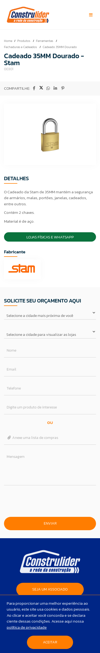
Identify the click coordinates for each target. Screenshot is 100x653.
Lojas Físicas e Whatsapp (50, 237)
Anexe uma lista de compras (32, 437)
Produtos (24, 40)
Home (8, 40)
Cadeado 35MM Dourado (60, 47)
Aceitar (50, 642)
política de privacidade (27, 627)
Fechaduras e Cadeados (21, 47)
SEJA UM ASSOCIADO (50, 589)
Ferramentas (45, 40)
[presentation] (50, 501)
